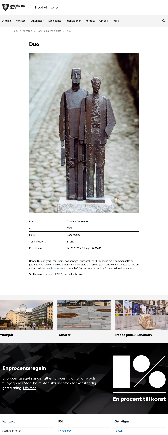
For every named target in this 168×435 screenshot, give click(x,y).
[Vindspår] (26, 315)
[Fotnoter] (84, 315)
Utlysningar (37, 20)
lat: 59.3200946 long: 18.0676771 (85, 248)
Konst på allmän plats (49, 31)
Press (115, 20)
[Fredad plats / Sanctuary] (141, 315)
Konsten (21, 20)
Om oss (103, 20)
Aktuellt (6, 20)
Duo (68, 31)
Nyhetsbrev (64, 430)
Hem (15, 31)
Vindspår (6, 335)
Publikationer (73, 20)
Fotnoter (64, 335)
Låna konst (54, 20)
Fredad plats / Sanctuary (133, 335)
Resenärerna (57, 268)
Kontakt (90, 20)
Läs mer (29, 387)
